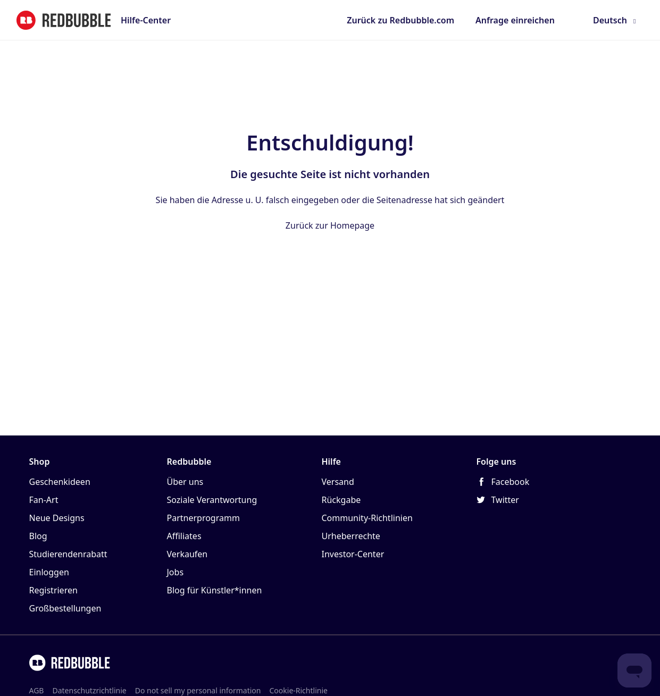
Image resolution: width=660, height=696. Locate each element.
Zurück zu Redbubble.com (400, 20)
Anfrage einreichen (515, 20)
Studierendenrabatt (68, 554)
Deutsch (610, 20)
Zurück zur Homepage (330, 225)
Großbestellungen (65, 608)
